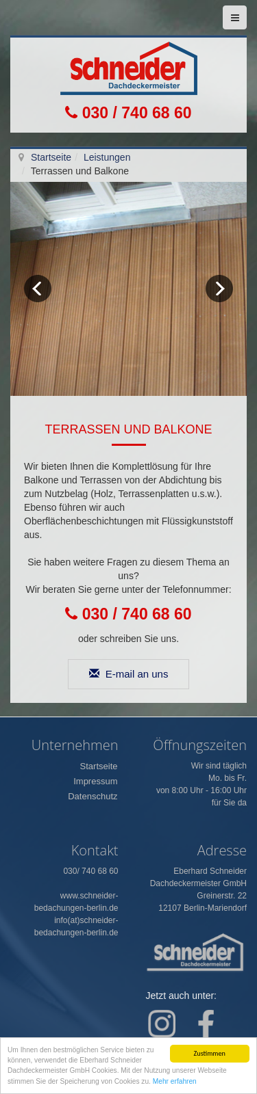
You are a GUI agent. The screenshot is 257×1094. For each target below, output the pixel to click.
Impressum (95, 781)
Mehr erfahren (175, 1082)
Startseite (51, 157)
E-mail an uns (129, 674)
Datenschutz (92, 796)
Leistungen (107, 157)
